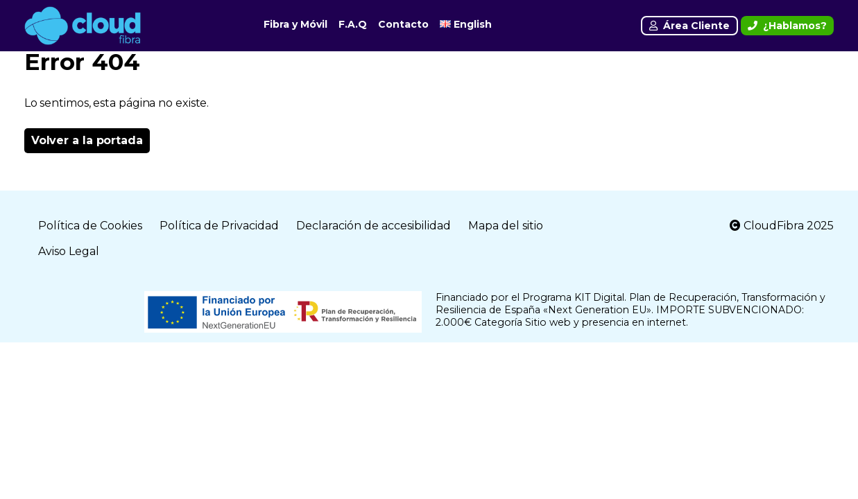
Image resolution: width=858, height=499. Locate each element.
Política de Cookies (90, 225)
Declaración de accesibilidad (373, 225)
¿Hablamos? (787, 25)
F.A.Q (352, 24)
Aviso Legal (68, 251)
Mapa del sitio (505, 225)
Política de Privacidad (219, 225)
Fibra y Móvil (295, 24)
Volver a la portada (87, 140)
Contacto (403, 24)
